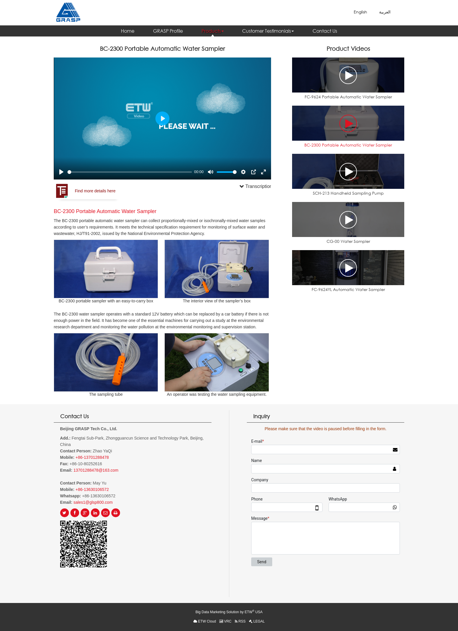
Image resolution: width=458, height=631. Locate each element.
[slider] (129, 172)
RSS (240, 621)
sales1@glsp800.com (93, 502)
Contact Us (325, 31)
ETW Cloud (204, 621)
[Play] (61, 172)
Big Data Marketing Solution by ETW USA (228, 611)
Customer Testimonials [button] (268, 31)
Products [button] (213, 31)
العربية (385, 11)
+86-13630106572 (92, 489)
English (360, 11)
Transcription (247, 186)
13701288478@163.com (96, 470)
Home (127, 31)
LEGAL (257, 621)
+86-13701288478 (92, 457)
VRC (225, 621)
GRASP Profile (168, 31)
